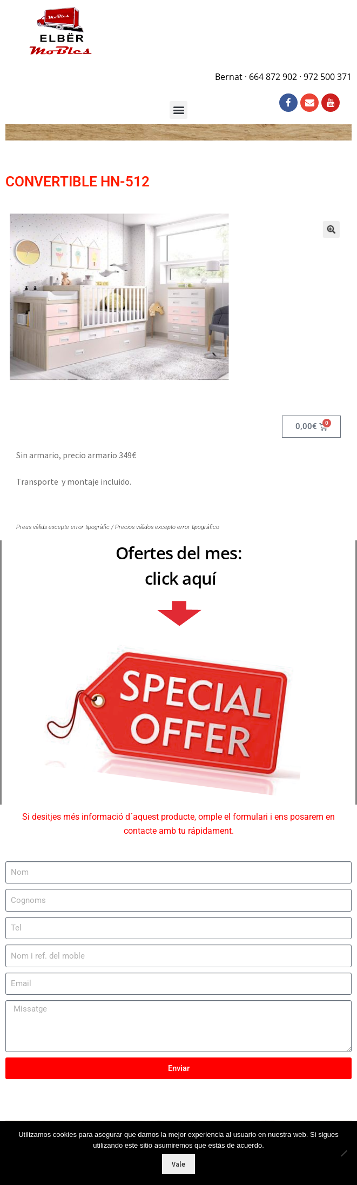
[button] (317, 236)
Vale (178, 1164)
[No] (343, 1153)
